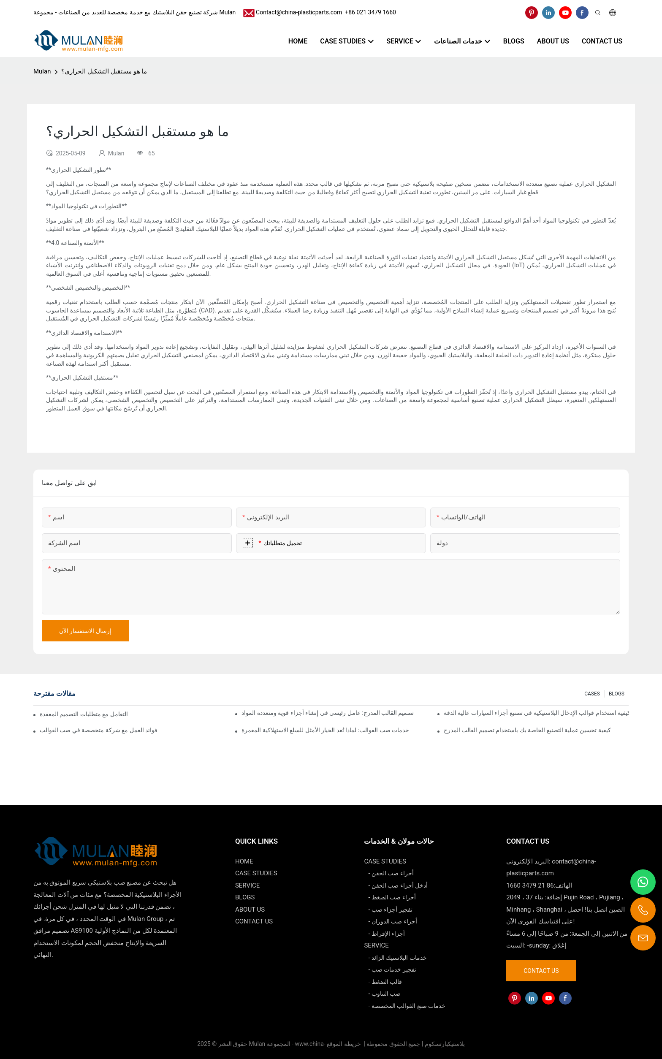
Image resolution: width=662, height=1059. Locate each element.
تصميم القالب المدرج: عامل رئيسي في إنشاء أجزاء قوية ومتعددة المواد (327, 712)
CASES (592, 694)
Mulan (42, 71)
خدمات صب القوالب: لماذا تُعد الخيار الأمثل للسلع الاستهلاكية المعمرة (325, 730)
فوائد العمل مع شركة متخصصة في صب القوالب (98, 730)
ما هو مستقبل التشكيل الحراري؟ (104, 71)
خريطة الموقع (344, 1043)
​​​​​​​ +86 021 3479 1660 (369, 12)
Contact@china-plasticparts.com (299, 12)
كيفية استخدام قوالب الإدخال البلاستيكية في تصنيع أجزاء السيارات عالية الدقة (536, 712)
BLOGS (616, 694)
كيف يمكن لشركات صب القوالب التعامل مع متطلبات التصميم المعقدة (84, 714)
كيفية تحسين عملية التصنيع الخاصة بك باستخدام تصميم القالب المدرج (527, 730)
